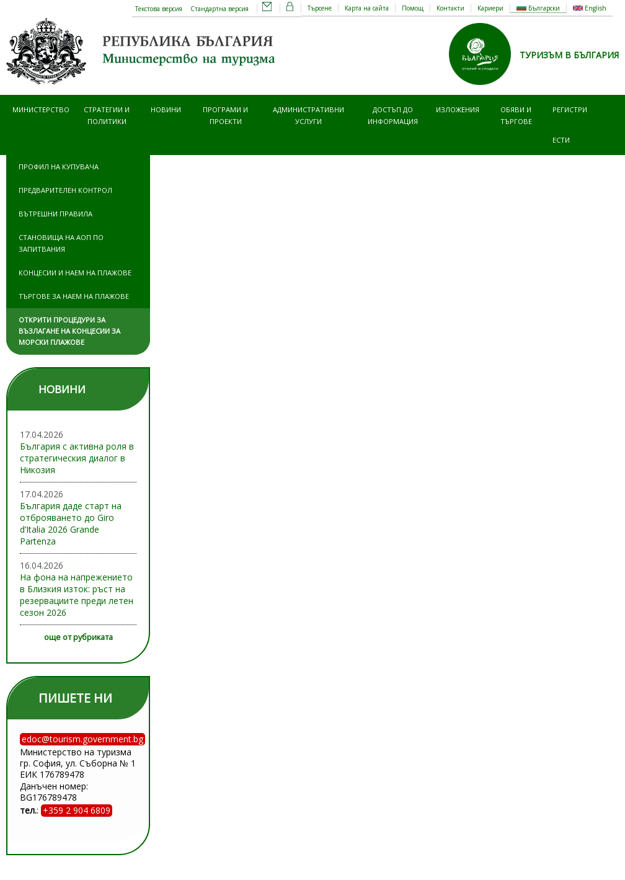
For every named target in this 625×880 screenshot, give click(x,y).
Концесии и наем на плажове (75, 272)
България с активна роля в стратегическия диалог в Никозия (77, 458)
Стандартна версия (219, 8)
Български (538, 8)
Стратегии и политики (107, 115)
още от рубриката (78, 637)
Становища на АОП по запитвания (61, 243)
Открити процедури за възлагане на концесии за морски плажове (69, 331)
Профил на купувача (59, 166)
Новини (166, 109)
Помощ (412, 8)
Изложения (457, 109)
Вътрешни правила (55, 213)
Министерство (40, 109)
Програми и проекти (225, 115)
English (589, 8)
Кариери (490, 8)
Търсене (320, 8)
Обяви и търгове (516, 115)
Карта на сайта (367, 8)
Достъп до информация (393, 115)
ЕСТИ (561, 139)
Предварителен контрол (65, 190)
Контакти (450, 8)
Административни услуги (308, 115)
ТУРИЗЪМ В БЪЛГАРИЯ (569, 55)
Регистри (569, 109)
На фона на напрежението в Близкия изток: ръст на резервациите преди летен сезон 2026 (76, 594)
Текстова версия (158, 8)
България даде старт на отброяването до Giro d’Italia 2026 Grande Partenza (71, 523)
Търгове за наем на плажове (74, 296)
